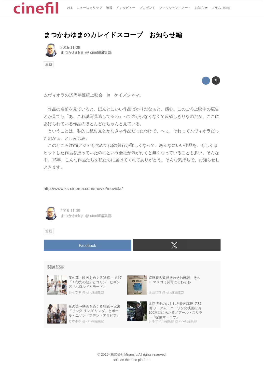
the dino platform (137, 360)
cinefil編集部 (101, 52)
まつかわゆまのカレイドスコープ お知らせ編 (113, 35)
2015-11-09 (70, 47)
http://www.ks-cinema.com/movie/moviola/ (83, 188)
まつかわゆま (72, 52)
